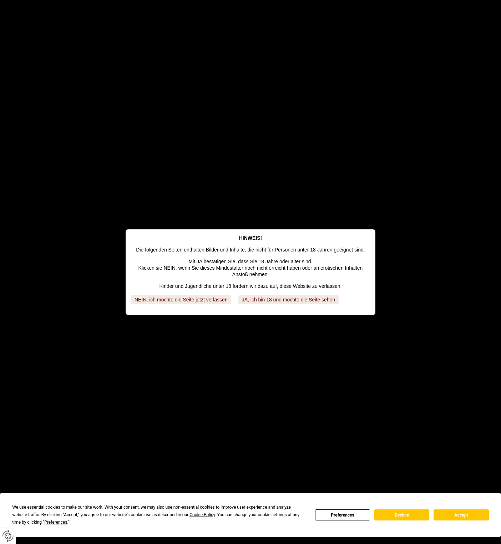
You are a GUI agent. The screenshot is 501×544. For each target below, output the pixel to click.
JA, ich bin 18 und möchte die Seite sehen (288, 299)
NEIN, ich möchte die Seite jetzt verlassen (181, 299)
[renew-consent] (8, 536)
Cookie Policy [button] (202, 514)
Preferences (342, 515)
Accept (461, 515)
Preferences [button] (55, 522)
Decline (402, 515)
